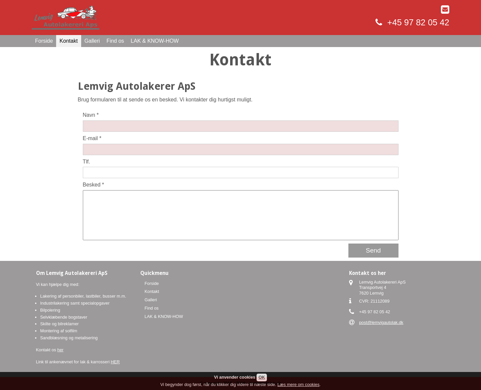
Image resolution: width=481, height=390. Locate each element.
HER (115, 361)
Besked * (93, 184)
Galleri (92, 41)
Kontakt (68, 41)
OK (262, 377)
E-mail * (92, 138)
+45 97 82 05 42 (418, 22)
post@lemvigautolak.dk (381, 322)
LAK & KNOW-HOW (155, 41)
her (60, 349)
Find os (115, 41)
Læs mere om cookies (298, 384)
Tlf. (86, 161)
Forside (44, 41)
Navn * (91, 115)
